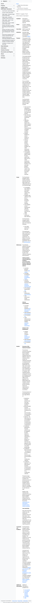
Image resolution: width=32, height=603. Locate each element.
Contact (3, 55)
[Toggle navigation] (9, 1)
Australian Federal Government (27, 324)
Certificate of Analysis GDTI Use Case (7, 44)
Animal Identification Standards (27, 337)
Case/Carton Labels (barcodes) (8, 10)
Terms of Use (14, 600)
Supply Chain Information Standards (6, 8)
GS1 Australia (27, 589)
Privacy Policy (20, 600)
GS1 (25, 290)
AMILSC (28, 36)
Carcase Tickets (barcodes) (7, 12)
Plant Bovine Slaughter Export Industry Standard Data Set (8, 35)
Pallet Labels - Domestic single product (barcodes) (8, 15)
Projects (3, 5)
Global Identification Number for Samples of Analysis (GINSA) (8, 41)
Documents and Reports (7, 52)
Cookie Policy (25, 600)
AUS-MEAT (26, 596)
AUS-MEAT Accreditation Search (27, 277)
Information (3, 48)
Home (2, 3)
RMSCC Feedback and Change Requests (25, 581)
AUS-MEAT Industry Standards (27, 310)
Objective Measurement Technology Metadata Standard (8, 38)
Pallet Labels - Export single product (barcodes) (7, 20)
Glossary (3, 57)
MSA (25, 597)
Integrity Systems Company (26, 594)
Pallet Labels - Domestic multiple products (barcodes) (8, 18)
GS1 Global (26, 591)
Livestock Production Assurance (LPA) (27, 285)
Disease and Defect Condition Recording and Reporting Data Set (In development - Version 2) (8, 31)
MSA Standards (27, 242)
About (2, 54)
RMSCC (5, 1)
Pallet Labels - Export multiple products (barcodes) (8, 23)
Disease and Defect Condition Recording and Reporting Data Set (8, 26)
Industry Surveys (5, 50)
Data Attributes (4, 46)
